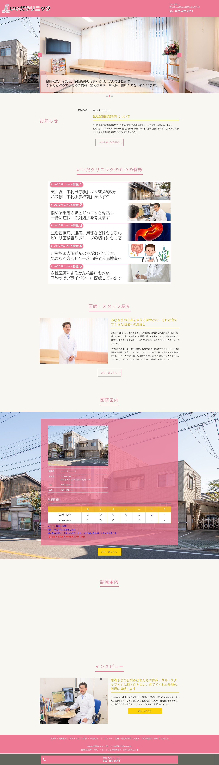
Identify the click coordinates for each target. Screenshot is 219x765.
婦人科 (58, 10)
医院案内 (110, 6)
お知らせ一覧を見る (109, 142)
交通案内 (71, 6)
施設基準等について (101, 110)
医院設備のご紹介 (76, 10)
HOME (58, 6)
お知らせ (94, 10)
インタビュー (127, 6)
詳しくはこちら (109, 372)
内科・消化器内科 (147, 6)
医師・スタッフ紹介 (91, 6)
